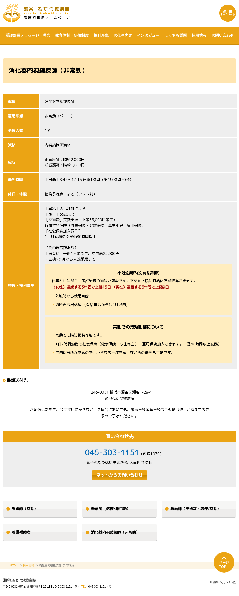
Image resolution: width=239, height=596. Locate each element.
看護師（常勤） (25, 508)
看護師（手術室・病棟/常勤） (195, 508)
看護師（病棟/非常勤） (110, 508)
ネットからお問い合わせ (119, 475)
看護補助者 (21, 532)
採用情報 (28, 565)
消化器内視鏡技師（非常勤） (115, 532)
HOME (14, 565)
